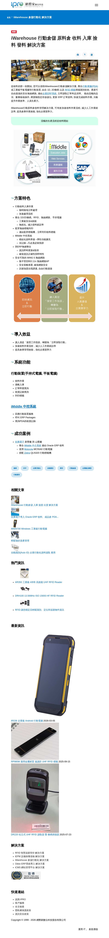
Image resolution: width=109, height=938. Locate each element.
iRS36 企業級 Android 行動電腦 (27, 720)
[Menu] (96, 5)
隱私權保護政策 (23, 910)
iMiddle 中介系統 (32, 445)
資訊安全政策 (22, 914)
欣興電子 (19, 442)
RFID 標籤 (70, 90)
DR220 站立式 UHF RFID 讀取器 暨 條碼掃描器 (35, 834)
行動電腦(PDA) (90, 86)
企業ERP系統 (50, 93)
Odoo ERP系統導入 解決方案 (30, 863)
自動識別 (50, 468)
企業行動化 (37, 468)
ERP (24, 468)
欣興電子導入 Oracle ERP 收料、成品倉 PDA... (35, 517)
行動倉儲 (73, 468)
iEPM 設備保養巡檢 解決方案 (29, 856)
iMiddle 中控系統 (23, 406)
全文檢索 (19, 906)
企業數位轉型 (86, 468)
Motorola (28, 449)
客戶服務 (19, 903)
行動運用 (17, 475)
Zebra (27, 453)
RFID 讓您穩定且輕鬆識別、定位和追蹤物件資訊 (39, 610)
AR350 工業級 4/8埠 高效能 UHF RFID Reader (38, 582)
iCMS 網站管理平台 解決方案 (30, 867)
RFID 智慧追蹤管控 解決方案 (29, 853)
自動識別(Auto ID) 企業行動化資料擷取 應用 (33, 552)
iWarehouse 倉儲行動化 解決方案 (32, 860)
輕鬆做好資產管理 (20, 540)
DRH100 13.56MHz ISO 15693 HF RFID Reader (39, 595)
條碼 (15, 468)
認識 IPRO (20, 899)
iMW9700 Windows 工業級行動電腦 (29, 528)
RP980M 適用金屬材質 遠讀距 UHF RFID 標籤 (35, 761)
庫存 (61, 468)
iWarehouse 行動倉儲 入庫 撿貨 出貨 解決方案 (34, 505)
